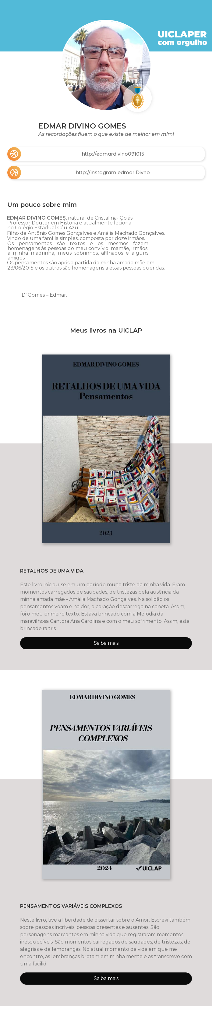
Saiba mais (106, 643)
